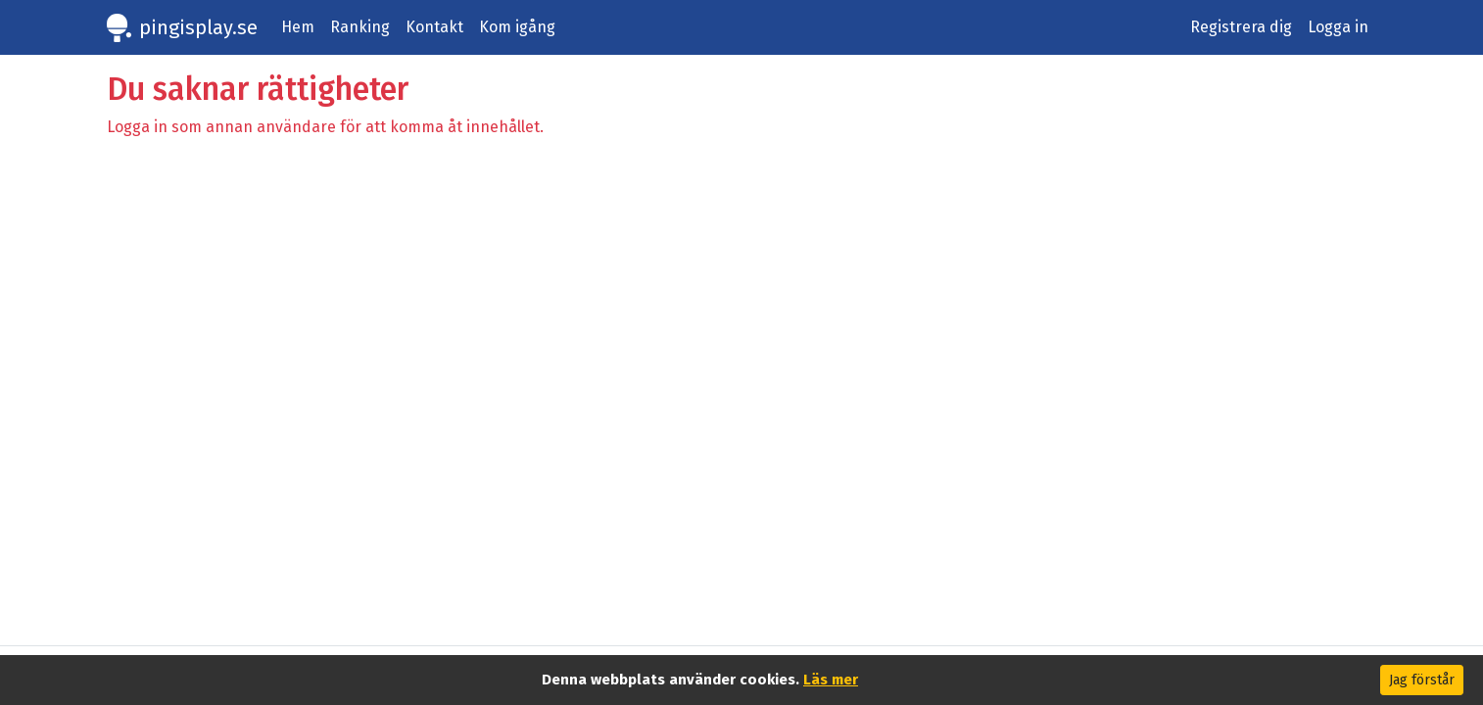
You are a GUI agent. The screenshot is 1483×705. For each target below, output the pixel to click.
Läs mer (830, 679)
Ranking (360, 27)
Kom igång (517, 27)
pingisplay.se (198, 27)
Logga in (1338, 27)
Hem (297, 27)
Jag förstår (1422, 680)
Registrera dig (1241, 27)
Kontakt (434, 27)
